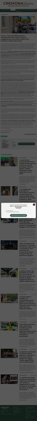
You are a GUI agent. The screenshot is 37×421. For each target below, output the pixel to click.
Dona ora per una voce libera (18, 215)
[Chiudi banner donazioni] (34, 204)
